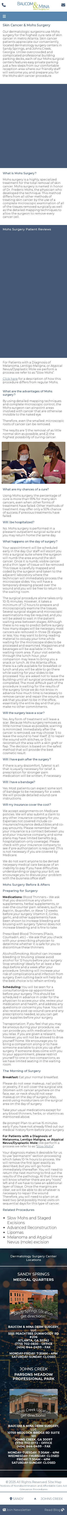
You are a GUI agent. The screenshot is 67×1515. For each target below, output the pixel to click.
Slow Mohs (45, 1146)
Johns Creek (52, 1503)
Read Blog (54, 1510)
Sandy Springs (17, 1503)
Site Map (54, 1482)
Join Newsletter (17, 1510)
